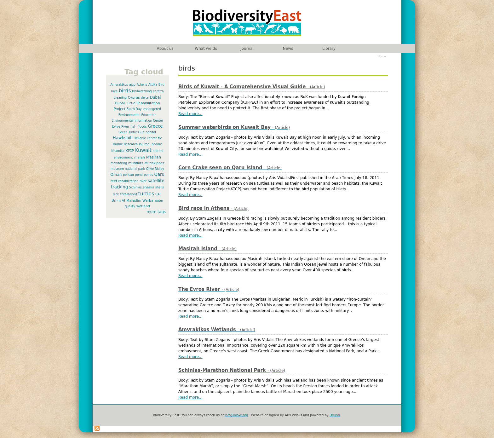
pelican (128, 174)
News (288, 48)
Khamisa (118, 151)
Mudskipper (154, 163)
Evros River (120, 126)
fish (133, 126)
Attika (152, 84)
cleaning (120, 97)
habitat (151, 132)
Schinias (135, 187)
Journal (247, 48)
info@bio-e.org (236, 415)
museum (117, 168)
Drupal (335, 415)
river (143, 181)
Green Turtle (127, 132)
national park (135, 168)
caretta (158, 91)
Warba (147, 201)
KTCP (130, 151)
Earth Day (134, 109)
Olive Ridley (155, 168)
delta (144, 97)
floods (142, 126)
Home (381, 56)
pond (139, 174)
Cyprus (134, 97)
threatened (128, 194)
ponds (148, 174)
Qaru (159, 174)
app (132, 85)
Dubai (155, 97)
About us (165, 48)
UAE (158, 194)
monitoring (119, 163)
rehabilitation (128, 181)
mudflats (135, 163)
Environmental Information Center (137, 120)
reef (113, 181)
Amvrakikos (119, 84)
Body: (184, 97)
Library (329, 48)
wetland (143, 206)
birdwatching (142, 91)
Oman (116, 174)
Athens (142, 84)
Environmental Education (137, 115)
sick (116, 194)
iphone (156, 144)
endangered (152, 109)
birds (125, 91)
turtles (146, 194)
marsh (139, 157)
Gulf (141, 132)
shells (159, 187)
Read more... (190, 114)
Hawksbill (123, 137)
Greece (155, 126)
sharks (148, 187)
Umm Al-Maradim (126, 201)
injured (144, 144)
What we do (206, 48)
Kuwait (143, 150)
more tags (156, 212)
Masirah (153, 157)
